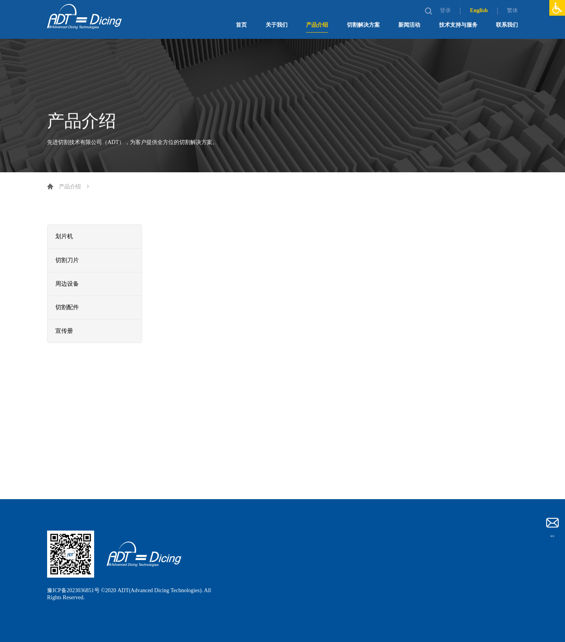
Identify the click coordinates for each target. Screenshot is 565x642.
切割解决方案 (363, 25)
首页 (241, 25)
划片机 (64, 236)
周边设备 (67, 284)
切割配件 (67, 307)
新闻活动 (409, 25)
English (479, 10)
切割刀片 (67, 260)
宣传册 (64, 331)
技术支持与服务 (458, 25)
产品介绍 (317, 25)
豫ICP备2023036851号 (73, 590)
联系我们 (507, 25)
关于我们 (277, 25)
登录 (446, 10)
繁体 (512, 10)
